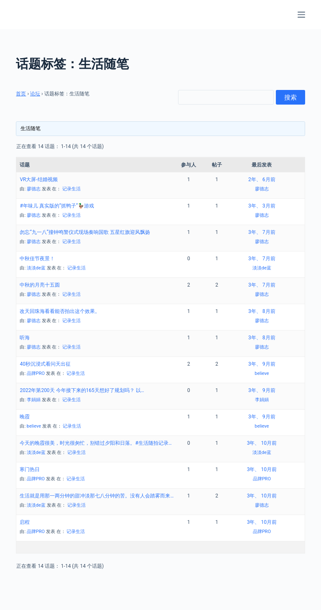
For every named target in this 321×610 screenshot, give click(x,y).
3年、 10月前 (262, 443)
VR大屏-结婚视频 (38, 179)
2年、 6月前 (261, 179)
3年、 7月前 (261, 232)
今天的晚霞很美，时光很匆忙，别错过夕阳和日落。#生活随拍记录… (95, 443)
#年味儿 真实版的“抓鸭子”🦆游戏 (57, 206)
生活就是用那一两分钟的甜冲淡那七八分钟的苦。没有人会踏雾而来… (96, 496)
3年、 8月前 (261, 311)
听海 (25, 338)
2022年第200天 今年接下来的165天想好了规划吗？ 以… (82, 390)
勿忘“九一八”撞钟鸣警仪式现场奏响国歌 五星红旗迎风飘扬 (85, 232)
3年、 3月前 (261, 206)
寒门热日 (30, 469)
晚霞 (25, 417)
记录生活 (71, 189)
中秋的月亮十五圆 (40, 285)
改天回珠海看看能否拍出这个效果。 (60, 311)
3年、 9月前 (261, 364)
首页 (21, 94)
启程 (25, 522)
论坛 (35, 94)
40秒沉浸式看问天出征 (45, 364)
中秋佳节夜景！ (37, 258)
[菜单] (301, 14)
